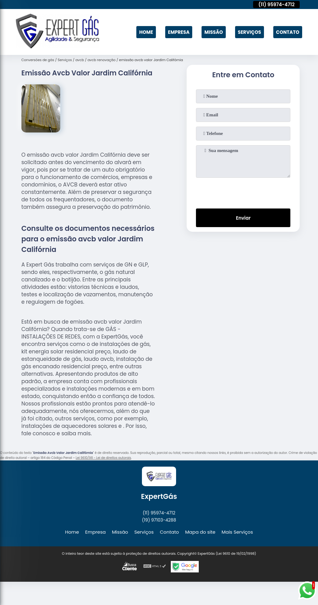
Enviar (243, 218)
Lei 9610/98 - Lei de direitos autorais (103, 457)
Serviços (249, 32)
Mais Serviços (237, 532)
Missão (213, 32)
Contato (287, 32)
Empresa (178, 32)
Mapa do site (200, 532)
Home (146, 32)
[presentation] (243, 192)
